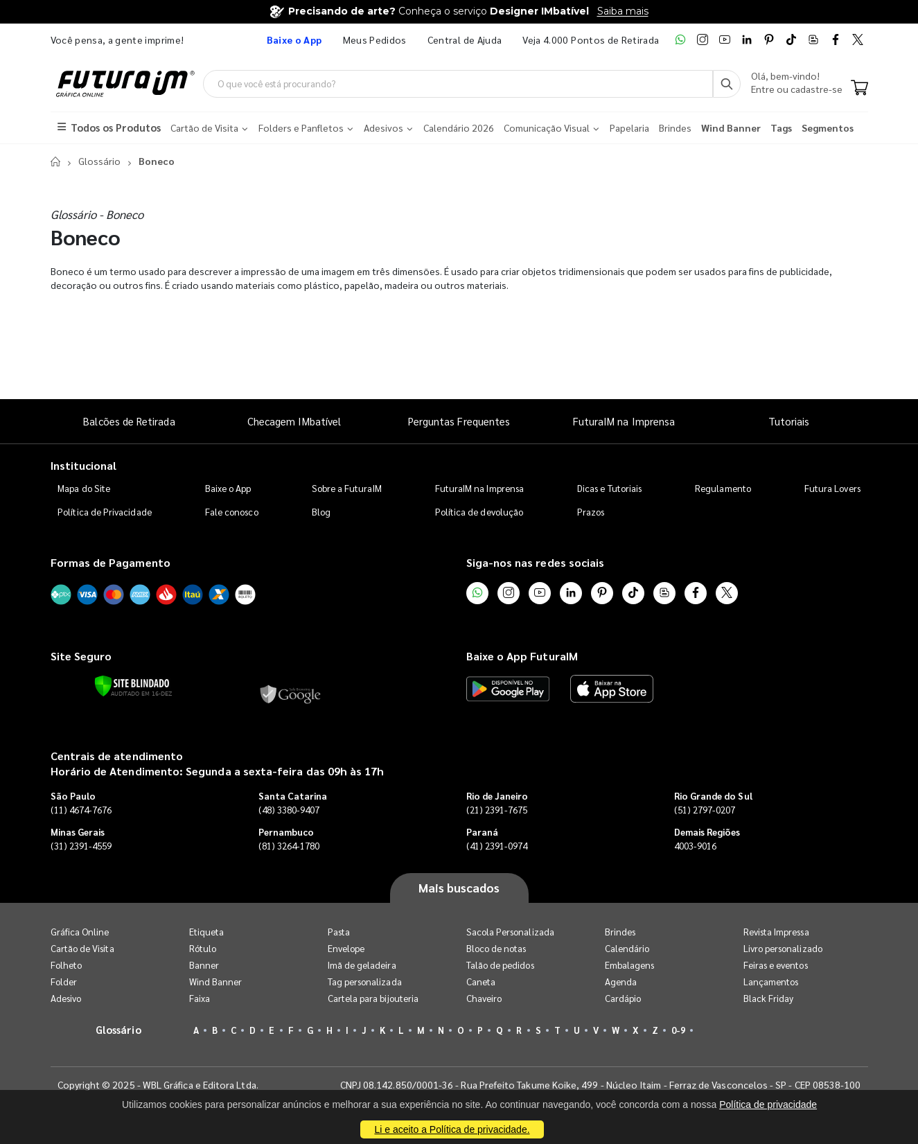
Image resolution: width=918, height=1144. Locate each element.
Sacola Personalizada (510, 932)
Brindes (620, 932)
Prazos (590, 512)
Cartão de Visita (82, 948)
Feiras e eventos (775, 965)
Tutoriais (789, 421)
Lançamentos (771, 981)
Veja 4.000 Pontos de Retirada (590, 39)
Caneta (480, 981)
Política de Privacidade (105, 512)
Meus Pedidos (375, 39)
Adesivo (66, 998)
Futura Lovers (832, 489)
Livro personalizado (782, 948)
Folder (64, 981)
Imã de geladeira (362, 965)
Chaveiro (484, 998)
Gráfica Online (80, 932)
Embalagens (630, 965)
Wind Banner (215, 981)
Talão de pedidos (500, 965)
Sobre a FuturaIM (347, 489)
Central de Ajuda (464, 39)
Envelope (346, 948)
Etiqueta (206, 932)
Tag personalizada (365, 981)
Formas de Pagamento (110, 563)
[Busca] (727, 84)
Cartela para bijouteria (373, 998)
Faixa (199, 998)
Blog (321, 512)
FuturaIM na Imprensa (624, 421)
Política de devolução (479, 512)
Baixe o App (228, 489)
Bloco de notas (496, 948)
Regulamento (723, 489)
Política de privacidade (768, 1104)
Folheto (66, 965)
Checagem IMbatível (294, 421)
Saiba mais (622, 11)
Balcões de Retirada (129, 421)
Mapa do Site (84, 489)
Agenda (621, 981)
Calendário (627, 948)
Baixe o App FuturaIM (522, 656)
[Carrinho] (859, 88)
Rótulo (202, 948)
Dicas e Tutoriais (609, 489)
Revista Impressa (776, 932)
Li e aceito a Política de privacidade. (451, 1129)
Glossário (99, 161)
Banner (204, 965)
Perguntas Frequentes (459, 421)
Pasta (339, 932)
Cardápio (623, 998)
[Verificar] (132, 687)
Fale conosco (231, 512)
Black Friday (768, 998)
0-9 (678, 1030)
